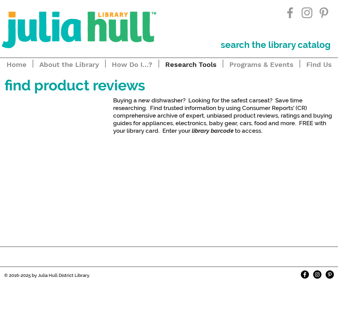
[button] (75, 85)
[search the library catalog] (275, 45)
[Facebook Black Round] (305, 274)
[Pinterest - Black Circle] (330, 274)
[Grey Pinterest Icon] (324, 13)
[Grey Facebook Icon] (290, 13)
